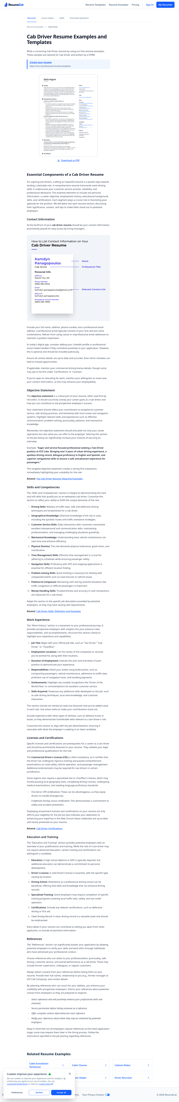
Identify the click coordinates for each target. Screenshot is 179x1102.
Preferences (17, 1092)
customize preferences (17, 1084)
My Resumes (165, 4)
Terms (75, 1094)
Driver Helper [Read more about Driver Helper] (89, 1077)
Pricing (135, 4)
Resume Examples (118, 4)
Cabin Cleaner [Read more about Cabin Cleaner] (89, 1065)
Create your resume (41, 62)
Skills (62, 18)
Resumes (31, 18)
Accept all (61, 1092)
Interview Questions (79, 18)
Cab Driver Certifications (49, 828)
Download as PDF (68, 160)
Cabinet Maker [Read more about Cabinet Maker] (132, 1065)
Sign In (150, 4)
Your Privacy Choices (96, 1094)
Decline (39, 1092)
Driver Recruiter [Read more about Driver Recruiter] (132, 1077)
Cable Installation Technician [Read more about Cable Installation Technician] (46, 1065)
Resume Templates (95, 4)
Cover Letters (48, 18)
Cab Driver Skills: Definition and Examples (58, 611)
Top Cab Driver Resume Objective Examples (59, 478)
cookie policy (46, 1084)
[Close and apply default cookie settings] (70, 1074)
